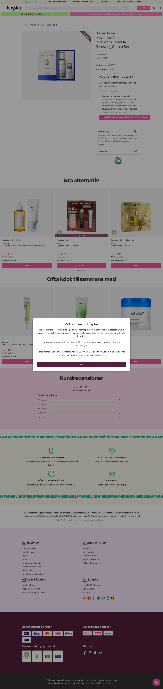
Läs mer (103, 355)
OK (81, 364)
